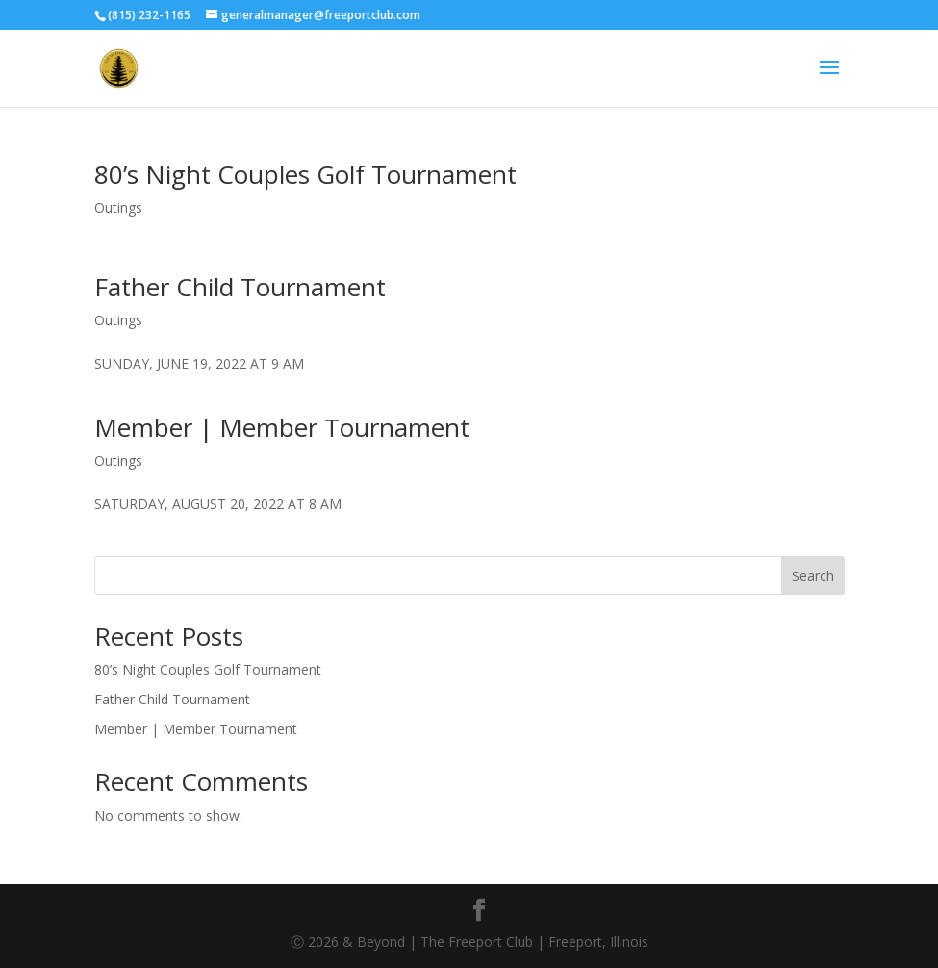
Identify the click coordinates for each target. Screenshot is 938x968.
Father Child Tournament (240, 286)
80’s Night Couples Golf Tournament (305, 174)
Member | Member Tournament (281, 427)
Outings (118, 207)
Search (813, 576)
